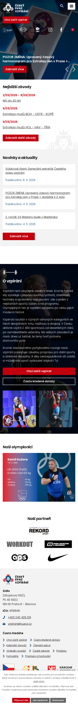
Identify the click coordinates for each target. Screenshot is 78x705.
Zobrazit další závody (20, 138)
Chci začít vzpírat (15, 19)
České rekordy (41, 651)
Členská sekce (42, 645)
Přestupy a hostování (38, 656)
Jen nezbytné (40, 700)
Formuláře (12, 656)
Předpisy (61, 651)
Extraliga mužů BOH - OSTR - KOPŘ (28, 114)
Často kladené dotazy (39, 381)
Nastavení (58, 700)
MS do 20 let (12, 100)
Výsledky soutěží (16, 651)
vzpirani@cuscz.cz (20, 624)
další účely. (39, 681)
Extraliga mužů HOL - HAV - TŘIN (26, 127)
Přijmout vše (21, 700)
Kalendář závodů (16, 645)
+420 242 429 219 (19, 617)
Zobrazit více (19, 236)
